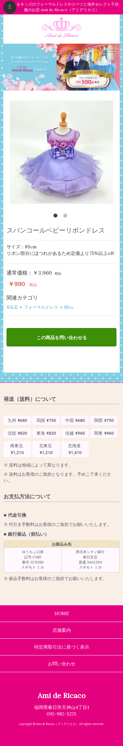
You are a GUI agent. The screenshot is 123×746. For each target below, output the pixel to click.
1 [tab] (56, 217)
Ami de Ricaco (62, 695)
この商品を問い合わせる (61, 338)
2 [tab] (66, 217)
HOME (61, 613)
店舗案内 (61, 630)
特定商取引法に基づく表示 (61, 647)
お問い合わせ (61, 664)
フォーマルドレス (41, 307)
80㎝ (68, 307)
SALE (12, 307)
